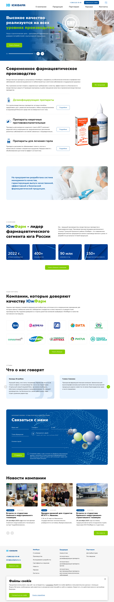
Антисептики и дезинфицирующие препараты (69, 557)
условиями (49, 585)
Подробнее (63, 108)
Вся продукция (100, 85)
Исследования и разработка (42, 560)
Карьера (89, 7)
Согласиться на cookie (19, 595)
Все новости (101, 533)
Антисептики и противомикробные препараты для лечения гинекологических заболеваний (69, 572)
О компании (41, 7)
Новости (35, 566)
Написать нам (14, 566)
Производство (37, 556)
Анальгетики (64, 553)
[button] (38, 53)
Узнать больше (14, 45)
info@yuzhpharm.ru (13, 560)
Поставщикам (90, 556)
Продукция (58, 7)
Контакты (103, 7)
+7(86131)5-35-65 (75, 2)
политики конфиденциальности (56, 455)
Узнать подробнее (38, 595)
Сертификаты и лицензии (41, 563)
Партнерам (74, 7)
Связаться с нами (92, 3)
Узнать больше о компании (57, 267)
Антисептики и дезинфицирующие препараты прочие (69, 564)
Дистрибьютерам (92, 553)
